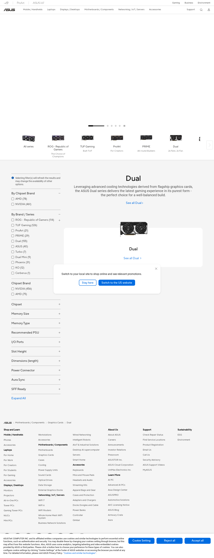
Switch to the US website (116, 282)
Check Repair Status (153, 434)
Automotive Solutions (118, 500)
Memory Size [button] (20, 314)
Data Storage (45, 485)
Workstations (44, 434)
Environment (204, 3)
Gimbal (76, 520)
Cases (41, 460)
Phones (7, 440)
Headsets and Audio (83, 480)
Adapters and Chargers (84, 500)
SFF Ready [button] (18, 389)
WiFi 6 (41, 505)
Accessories (10, 445)
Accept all (198, 540)
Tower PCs (9, 505)
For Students (10, 470)
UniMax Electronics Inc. (119, 470)
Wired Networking (82, 434)
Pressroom (113, 455)
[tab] (96, 126)
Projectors (9, 495)
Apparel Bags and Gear (84, 490)
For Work (8, 460)
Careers (112, 440)
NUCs (7, 515)
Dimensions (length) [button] (24, 361)
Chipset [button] (16, 304)
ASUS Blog (113, 510)
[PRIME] (146, 145)
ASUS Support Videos (154, 465)
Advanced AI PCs (116, 485)
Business (189, 3)
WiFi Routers (44, 510)
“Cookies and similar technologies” (79, 553)
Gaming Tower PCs (13, 510)
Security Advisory (151, 460)
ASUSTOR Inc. (115, 460)
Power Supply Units (48, 470)
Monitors (8, 490)
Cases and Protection (83, 495)
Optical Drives (45, 480)
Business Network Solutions (52, 523)
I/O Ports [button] (17, 342)
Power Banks (79, 510)
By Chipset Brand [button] (23, 193)
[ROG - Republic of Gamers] (58, 145)
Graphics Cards (46, 455)
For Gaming (9, 475)
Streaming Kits (80, 485)
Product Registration (153, 445)
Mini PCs (8, 520)
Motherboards (45, 450)
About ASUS (114, 434)
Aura (110, 520)
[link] (9, 10)
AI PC (111, 480)
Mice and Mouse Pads (83, 475)
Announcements (116, 445)
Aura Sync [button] (18, 380)
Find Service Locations (154, 440)
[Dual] (175, 145)
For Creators (10, 465)
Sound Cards (44, 475)
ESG (180, 434)
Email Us (147, 450)
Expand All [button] (18, 398)
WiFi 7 (41, 500)
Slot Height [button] (19, 351)
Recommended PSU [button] (25, 333)
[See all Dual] (134, 203)
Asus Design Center (117, 490)
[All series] (28, 145)
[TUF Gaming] (87, 145)
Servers (76, 455)
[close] (156, 268)
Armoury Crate (115, 515)
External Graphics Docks (50, 490)
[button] (176, 3)
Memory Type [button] (20, 323)
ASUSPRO (113, 495)
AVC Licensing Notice (118, 505)
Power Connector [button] (23, 370)
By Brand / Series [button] (22, 214)
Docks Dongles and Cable (85, 505)
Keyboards (78, 470)
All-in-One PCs (11, 500)
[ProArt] (117, 145)
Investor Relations (117, 450)
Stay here (87, 282)
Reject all (169, 540)
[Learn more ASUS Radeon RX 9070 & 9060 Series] (107, 129)
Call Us (146, 455)
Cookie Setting (141, 540)
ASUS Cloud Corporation (120, 465)
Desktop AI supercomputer (86, 450)
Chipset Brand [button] (21, 283)
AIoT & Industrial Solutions (86, 445)
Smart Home (79, 460)
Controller (78, 515)
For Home (9, 455)
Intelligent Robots (81, 440)
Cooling (42, 465)
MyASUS (147, 470)
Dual (69, 422)
